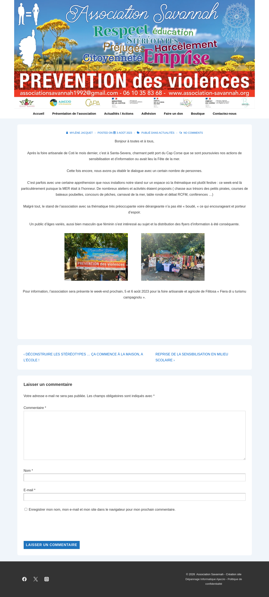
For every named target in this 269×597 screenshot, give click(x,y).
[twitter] (35, 579)
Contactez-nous (225, 113)
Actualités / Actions (119, 113)
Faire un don (173, 113)
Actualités (166, 132)
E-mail (28, 490)
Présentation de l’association (74, 113)
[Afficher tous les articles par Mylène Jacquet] (79, 132)
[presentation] (56, 527)
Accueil (38, 113)
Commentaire (35, 408)
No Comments (193, 132)
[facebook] (24, 579)
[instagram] (47, 579)
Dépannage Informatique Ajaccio (205, 579)
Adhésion (148, 113)
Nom (27, 470)
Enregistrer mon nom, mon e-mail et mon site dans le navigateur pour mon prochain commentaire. (102, 509)
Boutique (198, 113)
